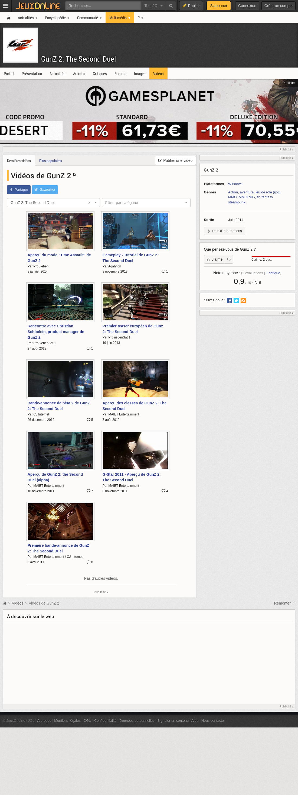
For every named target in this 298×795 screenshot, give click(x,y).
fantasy (267, 197)
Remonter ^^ (285, 603)
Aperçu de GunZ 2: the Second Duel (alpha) (55, 477)
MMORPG (247, 197)
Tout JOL (153, 6)
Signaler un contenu (173, 721)
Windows (235, 184)
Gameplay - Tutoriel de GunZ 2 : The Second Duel (131, 258)
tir (258, 197)
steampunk (236, 202)
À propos (44, 721)
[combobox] (53, 202)
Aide (194, 721)
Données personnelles (137, 721)
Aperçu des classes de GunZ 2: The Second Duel (135, 406)
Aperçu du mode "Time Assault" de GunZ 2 (59, 258)
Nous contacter (213, 721)
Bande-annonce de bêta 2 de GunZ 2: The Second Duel (59, 406)
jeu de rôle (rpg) (268, 192)
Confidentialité (105, 721)
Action (233, 192)
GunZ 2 (211, 170)
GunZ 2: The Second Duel (78, 59)
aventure (247, 192)
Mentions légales (67, 721)
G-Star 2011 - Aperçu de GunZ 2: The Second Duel (132, 477)
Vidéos (18, 603)
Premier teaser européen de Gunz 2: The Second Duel (133, 329)
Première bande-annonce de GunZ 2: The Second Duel (58, 548)
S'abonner (218, 6)
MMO (232, 197)
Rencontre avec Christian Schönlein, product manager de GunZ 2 (56, 332)
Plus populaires (50, 160)
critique (273, 273)
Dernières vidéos (19, 160)
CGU (87, 721)
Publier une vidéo (175, 160)
